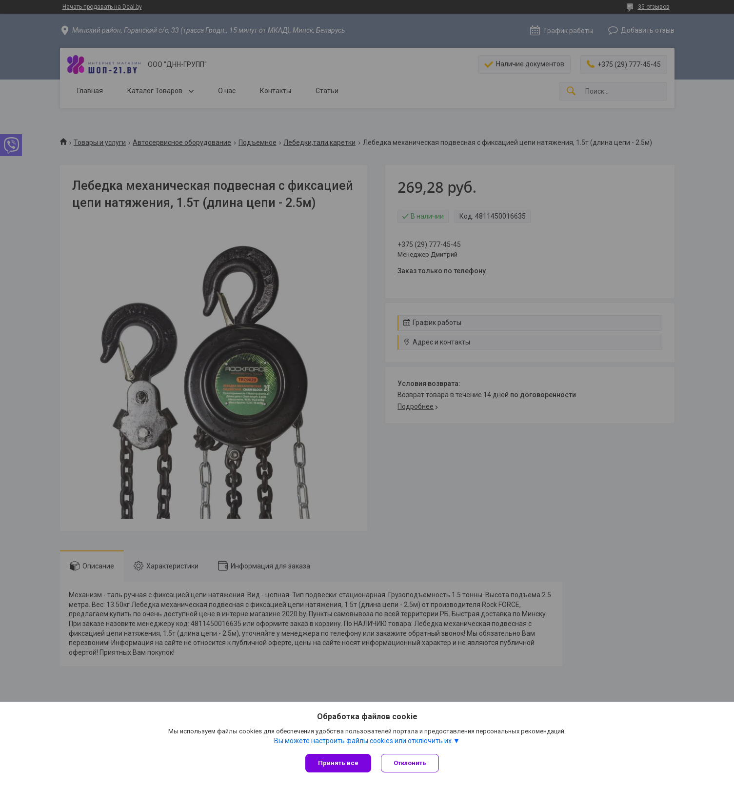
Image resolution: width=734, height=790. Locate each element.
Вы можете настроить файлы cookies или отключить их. (363, 741)
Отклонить (410, 763)
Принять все (338, 763)
